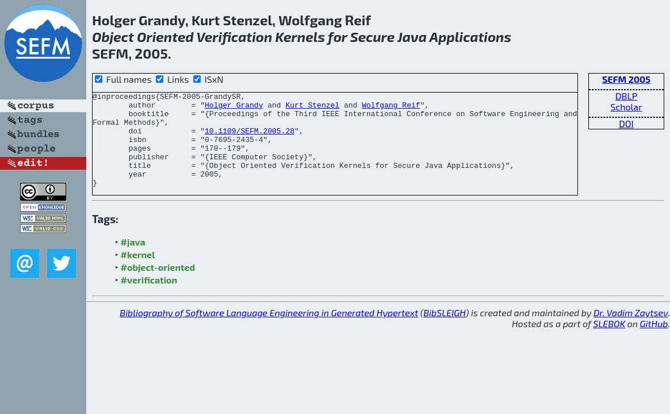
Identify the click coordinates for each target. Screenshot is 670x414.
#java (133, 260)
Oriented (165, 36)
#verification (149, 298)
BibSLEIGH (444, 331)
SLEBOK (609, 342)
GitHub (654, 342)
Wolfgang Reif (391, 108)
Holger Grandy (234, 108)
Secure (372, 36)
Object (113, 36)
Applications (471, 36)
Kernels (300, 36)
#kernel (138, 273)
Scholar (626, 106)
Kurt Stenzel (312, 108)
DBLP (626, 95)
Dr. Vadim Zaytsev (631, 331)
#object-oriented (158, 286)
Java (412, 36)
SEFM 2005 (626, 79)
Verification (234, 36)
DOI (626, 123)
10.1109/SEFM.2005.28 (249, 139)
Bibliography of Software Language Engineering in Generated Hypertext (269, 331)
